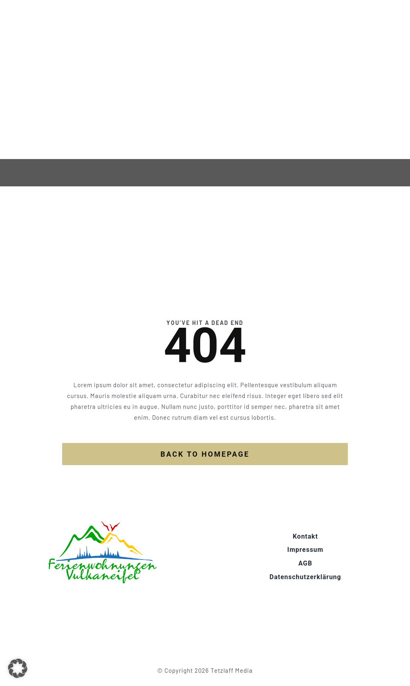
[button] (17, 668)
